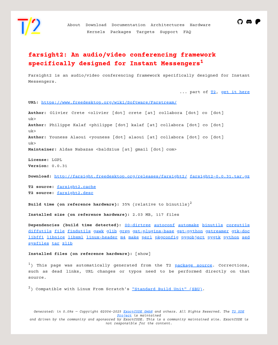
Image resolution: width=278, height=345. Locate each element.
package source (193, 265)
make (133, 237)
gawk (98, 231)
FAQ (187, 32)
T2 (213, 92)
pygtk (214, 237)
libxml (75, 237)
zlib (67, 243)
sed (246, 237)
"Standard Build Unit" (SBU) (167, 289)
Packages (120, 32)
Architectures (168, 25)
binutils (212, 225)
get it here (235, 92)
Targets (145, 32)
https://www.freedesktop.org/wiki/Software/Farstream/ (109, 102)
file (59, 231)
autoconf (164, 225)
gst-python (190, 231)
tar (56, 243)
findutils (79, 231)
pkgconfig (167, 237)
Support (169, 32)
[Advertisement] (237, 128)
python (231, 237)
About (73, 25)
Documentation (129, 25)
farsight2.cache (76, 186)
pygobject (193, 237)
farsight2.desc (75, 193)
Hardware (200, 25)
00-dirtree (138, 225)
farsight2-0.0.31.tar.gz (220, 176)
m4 (123, 237)
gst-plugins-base (153, 231)
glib (111, 231)
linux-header (101, 237)
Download (96, 25)
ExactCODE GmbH (137, 312)
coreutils (238, 225)
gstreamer (217, 231)
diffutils (40, 231)
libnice (56, 237)
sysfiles (38, 243)
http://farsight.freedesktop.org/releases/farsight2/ (120, 176)
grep (124, 231)
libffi (36, 237)
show (143, 253)
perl (147, 237)
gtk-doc (241, 231)
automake (188, 225)
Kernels (96, 32)
